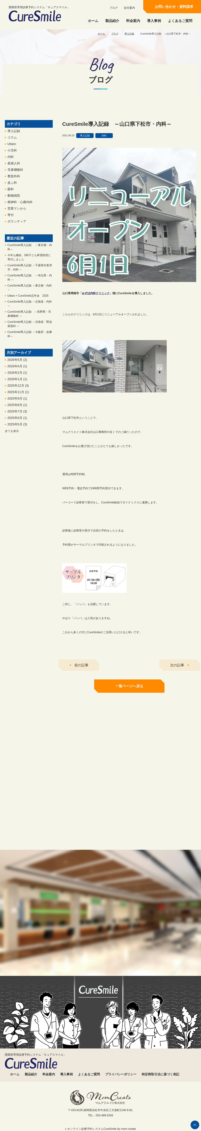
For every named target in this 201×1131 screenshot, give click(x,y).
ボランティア (16, 234)
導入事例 (154, 21)
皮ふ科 (12, 195)
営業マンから (16, 221)
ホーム (93, 21)
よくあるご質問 (180, 21)
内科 (10, 169)
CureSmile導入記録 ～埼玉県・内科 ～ (29, 290)
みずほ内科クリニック (96, 305)
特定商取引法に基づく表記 (160, 1074)
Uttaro (11, 156)
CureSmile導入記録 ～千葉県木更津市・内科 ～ (29, 280)
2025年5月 (17, 437)
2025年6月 (17, 430)
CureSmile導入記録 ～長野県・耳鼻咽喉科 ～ (29, 326)
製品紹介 (112, 21)
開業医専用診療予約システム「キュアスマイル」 (39, 13)
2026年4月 (17, 379)
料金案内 (133, 21)
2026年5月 (17, 372)
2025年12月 (18, 398)
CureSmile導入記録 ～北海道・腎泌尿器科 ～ (29, 336)
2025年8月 (17, 417)
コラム (12, 150)
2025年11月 (18, 404)
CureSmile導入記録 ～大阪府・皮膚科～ (29, 346)
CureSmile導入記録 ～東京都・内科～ (29, 259)
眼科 (10, 201)
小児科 (12, 163)
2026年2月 (17, 385)
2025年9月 (17, 411)
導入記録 (129, 33)
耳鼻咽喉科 (15, 182)
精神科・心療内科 (20, 214)
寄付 (10, 227)
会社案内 (129, 7)
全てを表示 (12, 443)
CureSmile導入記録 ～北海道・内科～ (29, 316)
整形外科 (13, 189)
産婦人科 (13, 176)
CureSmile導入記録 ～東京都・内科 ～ (29, 300)
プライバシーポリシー (120, 1074)
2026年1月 (17, 391)
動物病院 (13, 208)
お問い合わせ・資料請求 (174, 7)
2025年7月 (17, 424)
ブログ (113, 7)
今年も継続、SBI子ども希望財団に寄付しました (29, 269)
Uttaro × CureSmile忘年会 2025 (28, 308)
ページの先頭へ (195, 1125)
